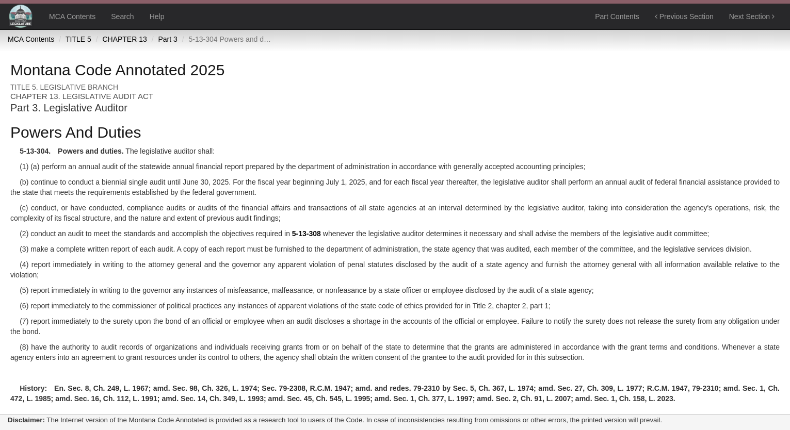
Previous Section (684, 16)
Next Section (752, 16)
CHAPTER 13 (124, 39)
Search (122, 16)
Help (157, 16)
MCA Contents (72, 16)
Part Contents (617, 16)
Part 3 (167, 39)
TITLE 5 (78, 39)
